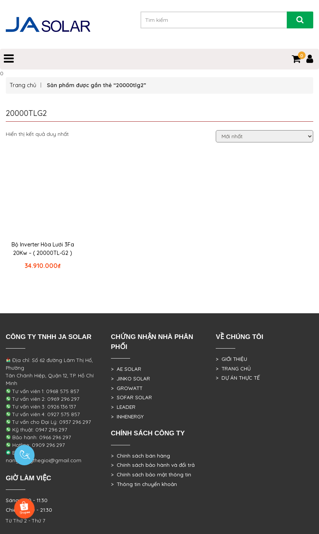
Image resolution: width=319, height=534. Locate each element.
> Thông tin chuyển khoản (144, 484)
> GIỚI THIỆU (231, 359)
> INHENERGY (127, 416)
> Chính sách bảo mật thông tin (151, 474)
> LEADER (123, 407)
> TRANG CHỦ (233, 368)
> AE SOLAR (126, 369)
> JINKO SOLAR (130, 378)
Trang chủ (23, 85)
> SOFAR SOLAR (131, 397)
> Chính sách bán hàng (140, 456)
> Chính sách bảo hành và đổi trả (153, 465)
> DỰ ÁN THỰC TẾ (238, 378)
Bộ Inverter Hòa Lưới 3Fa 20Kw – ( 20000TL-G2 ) (43, 248)
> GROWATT (126, 388)
